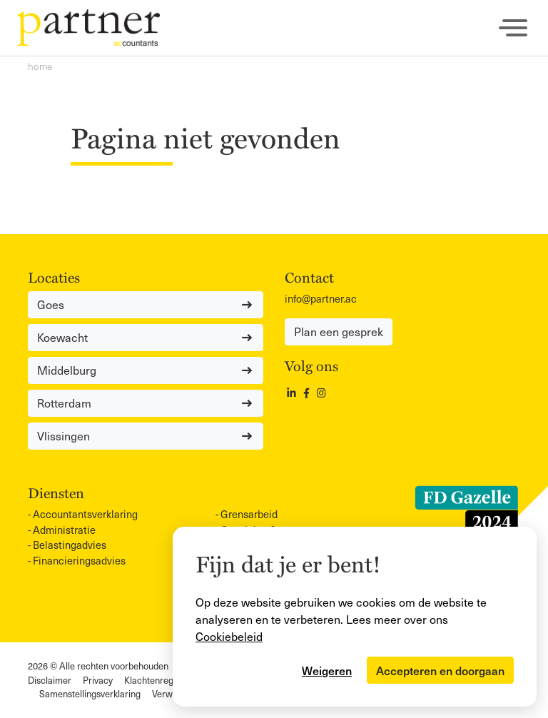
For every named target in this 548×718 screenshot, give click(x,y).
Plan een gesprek (338, 331)
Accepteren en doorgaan (440, 670)
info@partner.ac (321, 298)
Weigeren (327, 670)
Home (40, 66)
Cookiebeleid (229, 636)
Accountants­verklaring (85, 514)
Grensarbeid (249, 514)
